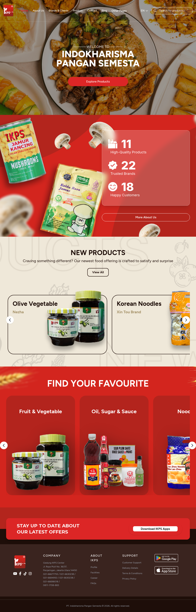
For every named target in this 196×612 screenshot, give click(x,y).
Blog (104, 10)
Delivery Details (130, 568)
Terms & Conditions (132, 573)
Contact (92, 10)
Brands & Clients (58, 10)
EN (144, 10)
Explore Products (98, 81)
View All (98, 272)
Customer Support (131, 562)
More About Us (145, 217)
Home (24, 10)
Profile (94, 567)
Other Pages (119, 10)
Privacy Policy (129, 578)
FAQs (93, 583)
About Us (38, 10)
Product (77, 10)
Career (94, 578)
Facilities (95, 572)
